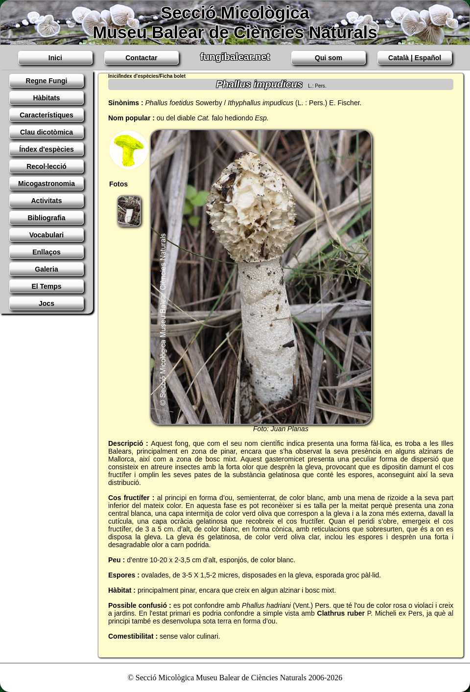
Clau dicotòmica (46, 132)
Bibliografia (46, 218)
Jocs (46, 303)
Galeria (46, 269)
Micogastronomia (46, 183)
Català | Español (414, 58)
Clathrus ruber (341, 613)
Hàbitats (46, 98)
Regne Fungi (47, 81)
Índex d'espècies (46, 149)
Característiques (46, 115)
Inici (55, 58)
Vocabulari (46, 235)
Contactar (141, 58)
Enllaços (46, 252)
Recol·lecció (46, 166)
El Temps (46, 286)
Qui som (328, 58)
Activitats (46, 201)
